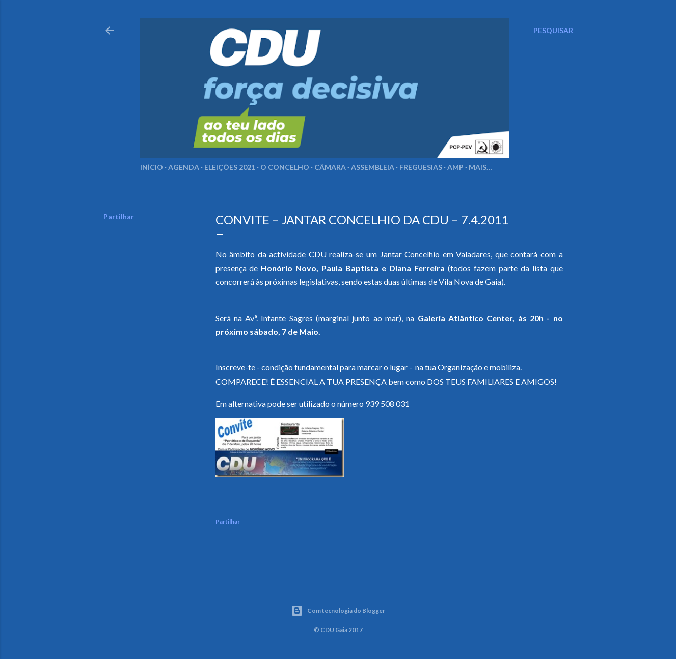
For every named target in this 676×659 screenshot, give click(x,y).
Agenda (183, 167)
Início (151, 167)
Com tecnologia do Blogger (338, 611)
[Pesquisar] (553, 30)
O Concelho (284, 167)
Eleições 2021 (229, 167)
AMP (455, 167)
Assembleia (372, 167)
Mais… (480, 167)
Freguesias (420, 167)
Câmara (330, 167)
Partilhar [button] (118, 216)
